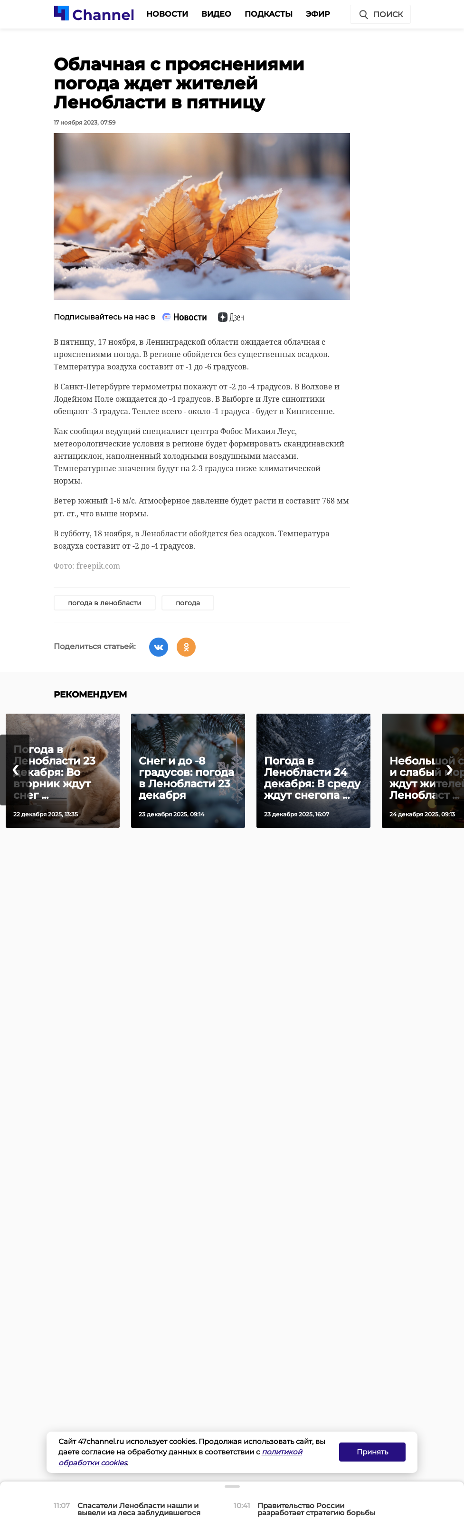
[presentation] (14, 770)
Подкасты (269, 14)
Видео (216, 14)
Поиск (380, 14)
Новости (167, 14)
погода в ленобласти (105, 603)
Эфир (318, 14)
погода (188, 603)
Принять (372, 1451)
